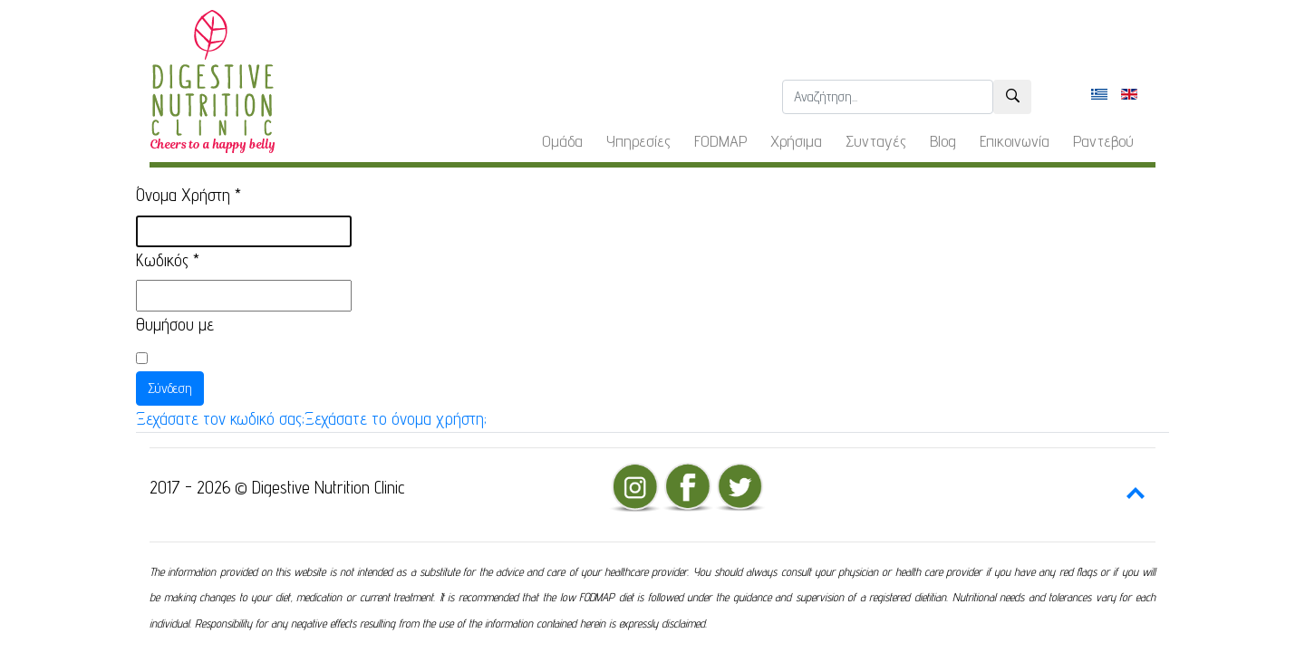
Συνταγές (876, 140)
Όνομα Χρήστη (188, 195)
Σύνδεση (170, 388)
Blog (943, 140)
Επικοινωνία (1014, 140)
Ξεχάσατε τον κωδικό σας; (220, 418)
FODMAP (720, 140)
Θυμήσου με (175, 324)
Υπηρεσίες (638, 140)
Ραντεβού (1103, 140)
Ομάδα (562, 140)
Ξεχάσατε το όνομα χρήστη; (395, 418)
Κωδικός (167, 260)
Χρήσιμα (796, 140)
